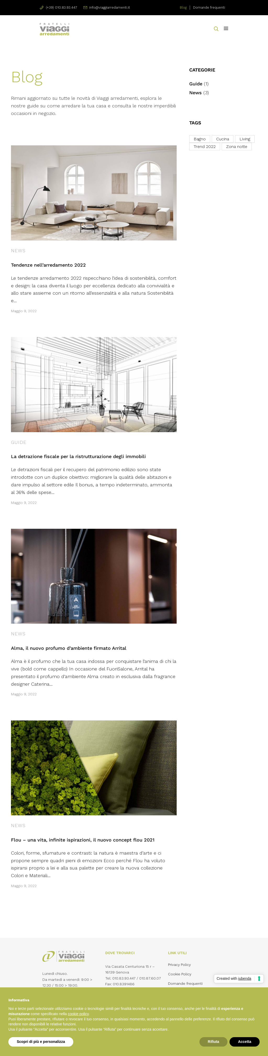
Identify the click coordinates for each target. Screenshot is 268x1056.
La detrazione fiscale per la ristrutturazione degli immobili (78, 456)
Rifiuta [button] (213, 1042)
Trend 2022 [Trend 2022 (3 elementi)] (205, 146)
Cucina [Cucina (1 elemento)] (222, 138)
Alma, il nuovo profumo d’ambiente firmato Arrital (68, 648)
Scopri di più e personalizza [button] (41, 1042)
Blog (183, 7)
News (18, 250)
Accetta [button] (244, 1042)
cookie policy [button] (78, 1014)
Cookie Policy (179, 974)
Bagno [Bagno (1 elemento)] (200, 138)
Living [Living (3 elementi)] (244, 138)
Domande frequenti (209, 7)
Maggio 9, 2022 (24, 311)
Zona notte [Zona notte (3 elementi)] (236, 146)
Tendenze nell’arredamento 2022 (48, 265)
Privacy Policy (179, 964)
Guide (18, 442)
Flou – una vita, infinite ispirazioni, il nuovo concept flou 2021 (82, 840)
